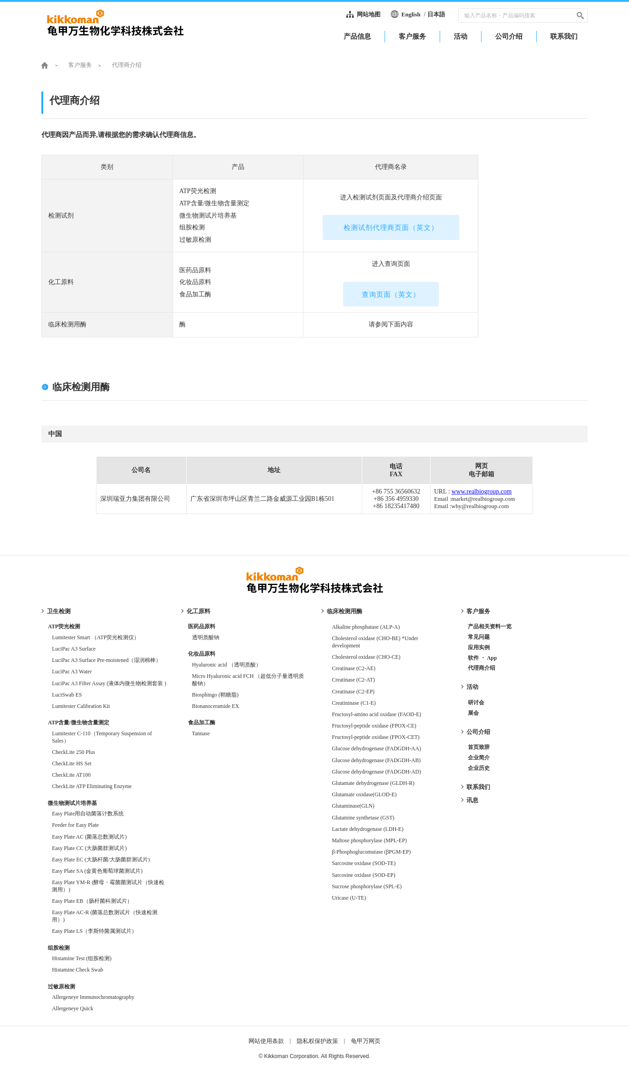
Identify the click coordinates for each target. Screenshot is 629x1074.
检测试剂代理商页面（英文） (391, 227)
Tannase (201, 733)
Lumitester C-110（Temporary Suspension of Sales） (102, 737)
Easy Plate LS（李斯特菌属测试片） (94, 931)
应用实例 (479, 647)
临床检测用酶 (344, 611)
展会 (473, 713)
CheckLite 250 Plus (73, 752)
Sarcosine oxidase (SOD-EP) (363, 875)
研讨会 (476, 702)
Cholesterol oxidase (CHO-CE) (366, 657)
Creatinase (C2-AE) (353, 668)
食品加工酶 (201, 722)
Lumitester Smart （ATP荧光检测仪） (95, 637)
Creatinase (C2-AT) (353, 680)
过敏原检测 (61, 986)
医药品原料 (201, 626)
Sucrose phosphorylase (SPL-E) (366, 886)
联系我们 (478, 787)
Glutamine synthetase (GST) (363, 817)
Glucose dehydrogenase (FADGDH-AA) (376, 748)
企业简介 (479, 757)
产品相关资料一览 (490, 626)
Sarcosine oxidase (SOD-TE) (364, 863)
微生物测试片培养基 (72, 803)
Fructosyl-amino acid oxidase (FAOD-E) (376, 714)
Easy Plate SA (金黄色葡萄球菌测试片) (97, 871)
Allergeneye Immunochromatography (93, 997)
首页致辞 (479, 747)
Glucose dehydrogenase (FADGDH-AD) (376, 772)
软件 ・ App (482, 658)
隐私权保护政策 (317, 1041)
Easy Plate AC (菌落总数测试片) (89, 837)
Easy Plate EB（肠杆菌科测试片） (92, 901)
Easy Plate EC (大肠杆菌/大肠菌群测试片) (101, 859)
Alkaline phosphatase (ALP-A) (366, 627)
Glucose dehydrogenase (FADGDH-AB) (376, 760)
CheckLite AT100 (71, 775)
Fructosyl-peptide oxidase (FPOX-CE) (374, 726)
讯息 (472, 800)
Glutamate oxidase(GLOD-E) (367, 794)
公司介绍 (478, 731)
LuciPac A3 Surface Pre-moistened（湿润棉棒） (106, 660)
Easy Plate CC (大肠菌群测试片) (89, 848)
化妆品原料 (201, 654)
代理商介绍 (481, 668)
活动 (472, 686)
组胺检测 (59, 948)
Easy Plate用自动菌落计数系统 (88, 813)
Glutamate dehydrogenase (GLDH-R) (373, 783)
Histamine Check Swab (77, 970)
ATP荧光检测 (64, 626)
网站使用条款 (266, 1041)
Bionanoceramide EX (215, 706)
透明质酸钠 (205, 637)
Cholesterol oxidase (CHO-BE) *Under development (375, 642)
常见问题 (479, 637)
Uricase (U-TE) (349, 898)
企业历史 (479, 768)
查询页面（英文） (391, 294)
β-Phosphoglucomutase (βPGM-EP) (371, 852)
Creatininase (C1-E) (353, 703)
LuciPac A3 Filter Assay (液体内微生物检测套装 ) (109, 683)
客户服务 (478, 611)
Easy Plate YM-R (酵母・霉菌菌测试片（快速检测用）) (108, 886)
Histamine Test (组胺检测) (82, 958)
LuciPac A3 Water (71, 671)
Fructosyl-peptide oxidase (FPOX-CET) (376, 737)
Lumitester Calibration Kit (81, 706)
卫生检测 (59, 611)
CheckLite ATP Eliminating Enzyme (92, 786)
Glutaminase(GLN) (353, 806)
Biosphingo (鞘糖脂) (215, 695)
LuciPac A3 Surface (74, 649)
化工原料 (198, 611)
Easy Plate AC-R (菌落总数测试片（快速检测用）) (104, 916)
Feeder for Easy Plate (75, 825)
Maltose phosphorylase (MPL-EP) (369, 840)
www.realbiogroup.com (481, 491)
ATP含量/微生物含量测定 (78, 722)
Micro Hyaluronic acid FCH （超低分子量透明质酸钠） (248, 680)
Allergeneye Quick (72, 1008)
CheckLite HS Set (71, 763)
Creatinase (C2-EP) (353, 691)
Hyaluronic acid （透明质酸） (226, 665)
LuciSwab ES (67, 695)
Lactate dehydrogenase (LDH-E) (367, 829)
